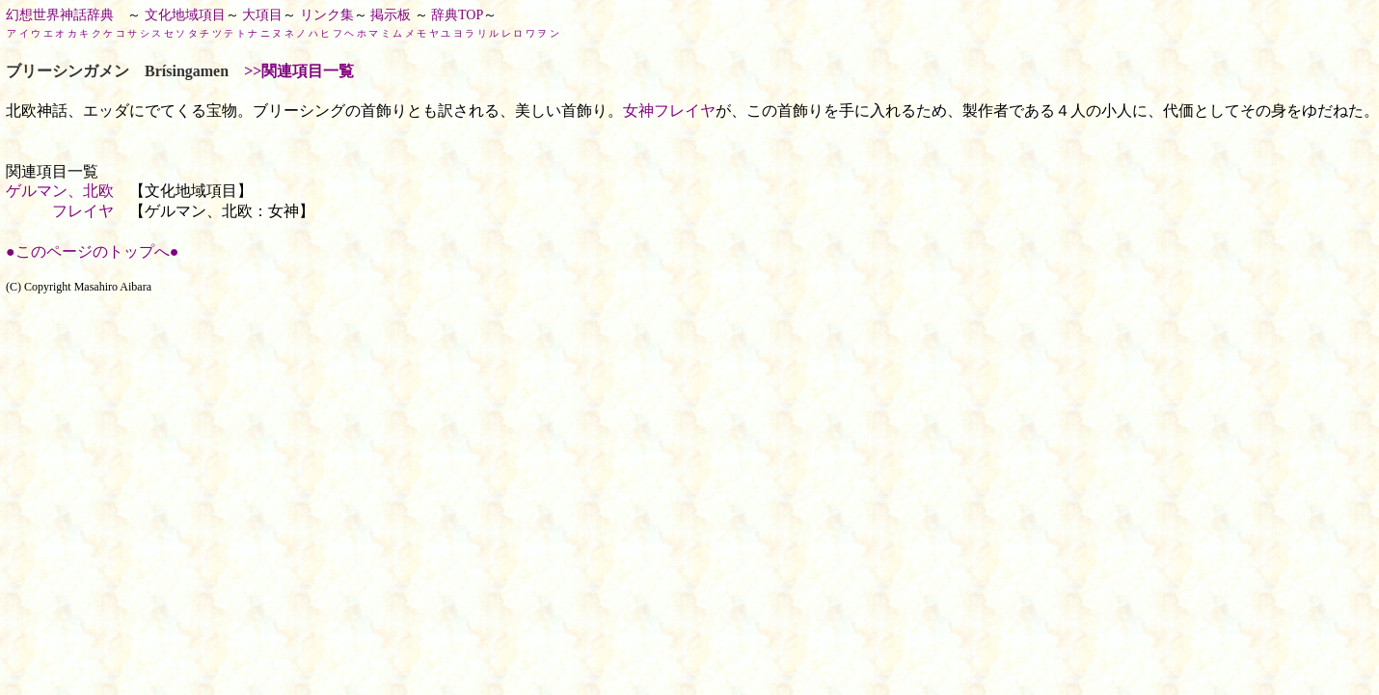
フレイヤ (83, 211)
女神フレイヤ (669, 110)
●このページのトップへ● (92, 251)
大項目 (262, 15)
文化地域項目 (185, 15)
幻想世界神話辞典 (60, 15)
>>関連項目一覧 (299, 71)
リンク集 (327, 15)
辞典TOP (457, 15)
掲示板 (390, 15)
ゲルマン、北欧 (60, 190)
